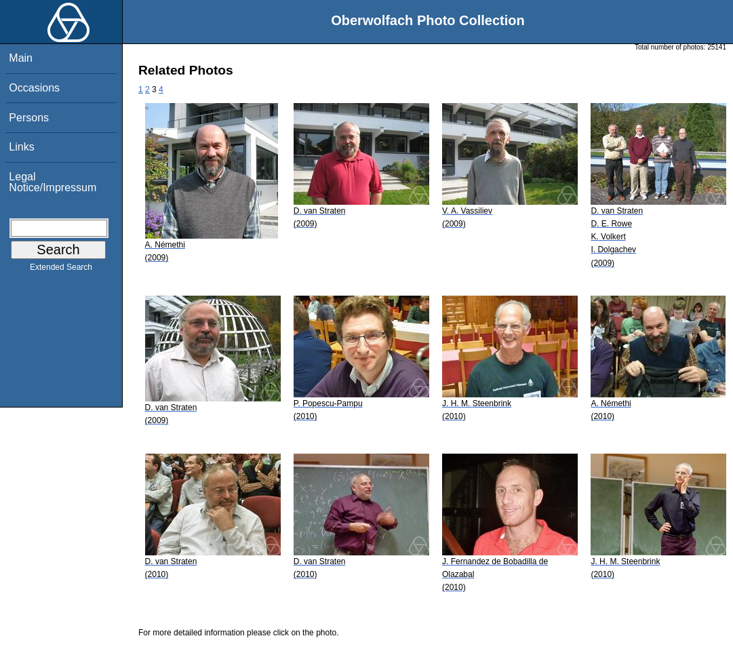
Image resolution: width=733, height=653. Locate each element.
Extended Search (61, 270)
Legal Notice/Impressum (52, 182)
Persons (29, 117)
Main (21, 58)
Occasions (34, 88)
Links (21, 147)
